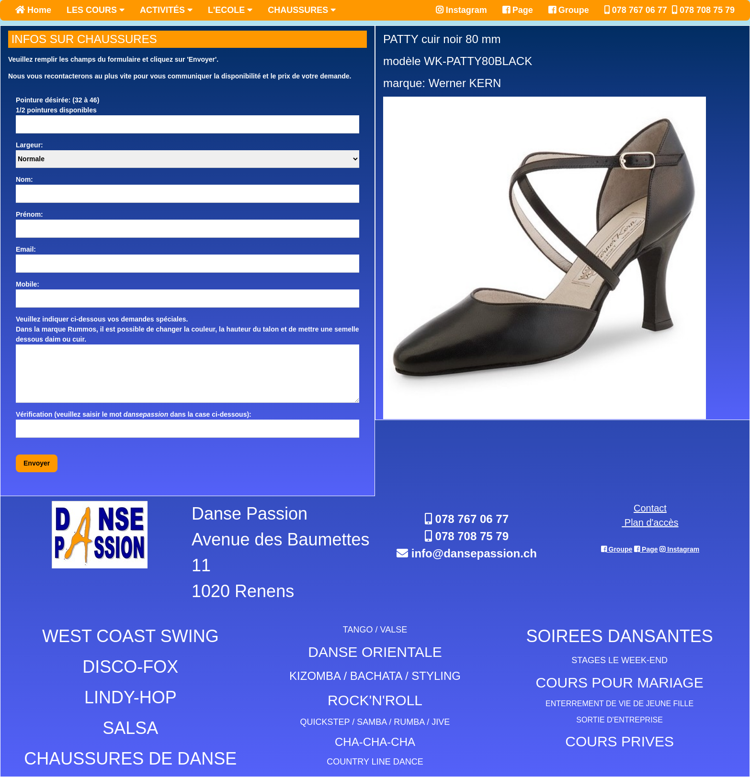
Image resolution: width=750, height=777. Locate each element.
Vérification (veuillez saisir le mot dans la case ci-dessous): (133, 414)
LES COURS (96, 10)
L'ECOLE (230, 10)
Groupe (568, 10)
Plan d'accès (650, 522)
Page (517, 10)
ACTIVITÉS (166, 10)
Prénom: (29, 214)
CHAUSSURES (302, 10)
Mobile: (27, 284)
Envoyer (36, 463)
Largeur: (29, 145)
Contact (650, 508)
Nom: (24, 179)
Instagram (461, 10)
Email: (26, 249)
